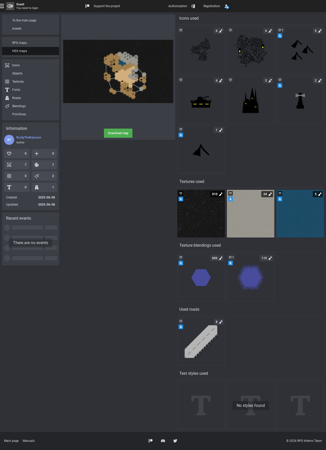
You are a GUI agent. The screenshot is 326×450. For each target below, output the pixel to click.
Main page (11, 440)
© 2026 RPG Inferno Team (304, 440)
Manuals (29, 440)
